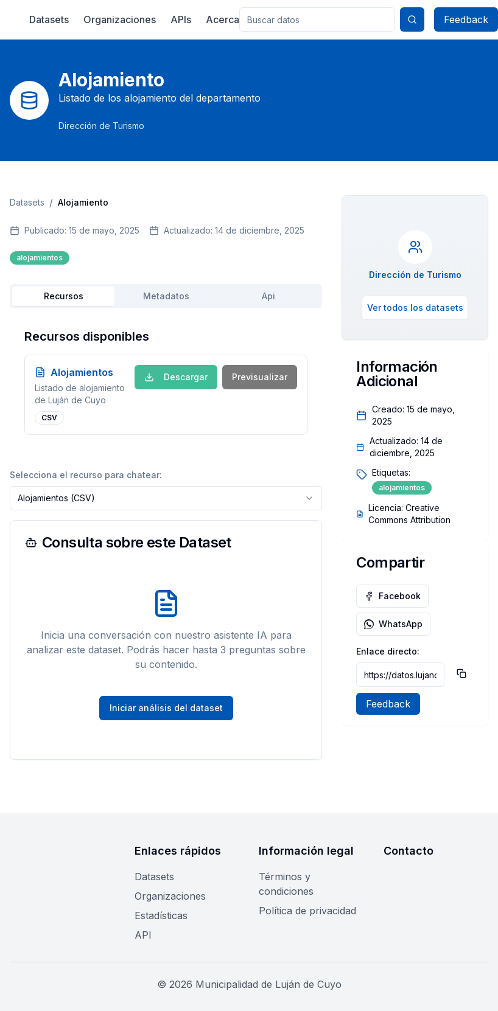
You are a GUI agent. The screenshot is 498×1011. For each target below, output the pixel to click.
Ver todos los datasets (415, 307)
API (143, 935)
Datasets (49, 19)
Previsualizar (259, 377)
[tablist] (166, 296)
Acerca (222, 19)
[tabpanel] (166, 381)
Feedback (466, 19)
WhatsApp (393, 624)
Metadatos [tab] (166, 296)
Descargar (176, 377)
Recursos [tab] (63, 296)
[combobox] (166, 498)
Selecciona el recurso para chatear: (86, 475)
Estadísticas (161, 915)
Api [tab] (268, 296)
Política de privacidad (307, 911)
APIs (180, 19)
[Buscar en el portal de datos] (317, 19)
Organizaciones (119, 19)
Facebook (392, 596)
